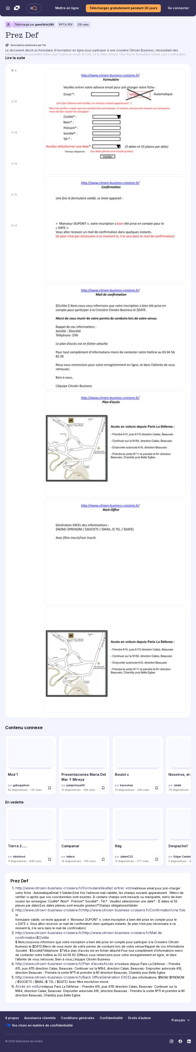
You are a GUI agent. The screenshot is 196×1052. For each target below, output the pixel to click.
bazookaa (126, 785)
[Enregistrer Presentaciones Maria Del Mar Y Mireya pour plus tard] (103, 788)
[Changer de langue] (181, 1020)
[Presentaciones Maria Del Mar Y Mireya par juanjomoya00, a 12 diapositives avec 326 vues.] (84, 765)
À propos (12, 1018)
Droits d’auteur (139, 1018)
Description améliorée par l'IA (25, 45)
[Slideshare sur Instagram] (171, 1041)
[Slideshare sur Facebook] (180, 1041)
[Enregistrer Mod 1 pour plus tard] (50, 788)
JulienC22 (126, 856)
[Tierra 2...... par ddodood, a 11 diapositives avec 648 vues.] (30, 836)
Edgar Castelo (182, 856)
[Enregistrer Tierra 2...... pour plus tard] (50, 859)
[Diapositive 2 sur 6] (24, 113)
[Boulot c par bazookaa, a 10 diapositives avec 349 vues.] (137, 765)
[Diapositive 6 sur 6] (24, 237)
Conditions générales (77, 1018)
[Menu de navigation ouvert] (7, 8)
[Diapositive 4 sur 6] (24, 175)
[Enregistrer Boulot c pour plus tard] (157, 788)
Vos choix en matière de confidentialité (39, 1025)
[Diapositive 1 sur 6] (24, 82)
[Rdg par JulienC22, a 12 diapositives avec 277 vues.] (137, 836)
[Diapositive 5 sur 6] (24, 206)
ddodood (19, 856)
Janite (177, 785)
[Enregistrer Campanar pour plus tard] (103, 859)
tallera (70, 856)
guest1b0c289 (44, 24)
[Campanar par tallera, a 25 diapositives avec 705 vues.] (84, 836)
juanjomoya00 (75, 785)
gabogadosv (21, 785)
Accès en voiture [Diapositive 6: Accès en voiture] (29, 986)
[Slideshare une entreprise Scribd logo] (17, 8)
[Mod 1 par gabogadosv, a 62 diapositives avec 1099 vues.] (30, 765)
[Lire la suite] (15, 58)
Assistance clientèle (40, 1018)
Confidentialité (111, 1018)
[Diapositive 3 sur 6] (24, 144)
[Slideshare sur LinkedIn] (189, 1041)
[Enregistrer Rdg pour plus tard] (157, 859)
